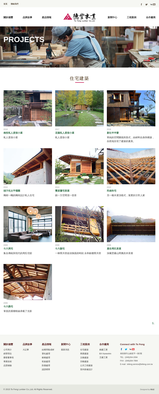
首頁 (5, 4)
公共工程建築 (86, 365)
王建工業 (103, 357)
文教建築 (84, 357)
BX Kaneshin (105, 353)
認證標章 (46, 369)
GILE (152, 389)
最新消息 (65, 349)
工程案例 (131, 17)
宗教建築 (84, 361)
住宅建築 (84, 349)
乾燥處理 (46, 361)
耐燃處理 (46, 357)
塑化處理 (46, 353)
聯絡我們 (14, 4)
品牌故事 (27, 17)
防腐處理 (46, 365)
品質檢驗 (7, 365)
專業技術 (7, 361)
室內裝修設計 (86, 369)
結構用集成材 (48, 349)
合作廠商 (151, 17)
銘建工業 (103, 349)
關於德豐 (8, 17)
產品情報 (46, 17)
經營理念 (7, 353)
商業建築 (84, 353)
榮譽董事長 (8, 357)
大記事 (26, 349)
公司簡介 (7, 349)
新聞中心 (112, 17)
